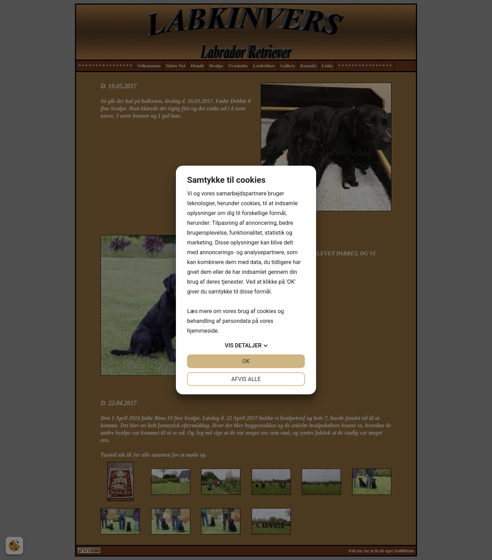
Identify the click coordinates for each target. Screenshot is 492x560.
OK (246, 361)
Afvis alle (246, 379)
